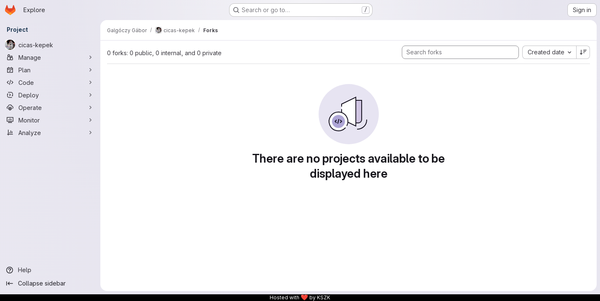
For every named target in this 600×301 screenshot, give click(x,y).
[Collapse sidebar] (50, 283)
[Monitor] (50, 120)
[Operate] (50, 107)
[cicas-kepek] (50, 45)
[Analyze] (50, 132)
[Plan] (50, 70)
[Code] (50, 82)
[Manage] (50, 57)
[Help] (50, 270)
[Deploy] (50, 95)
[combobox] (549, 52)
